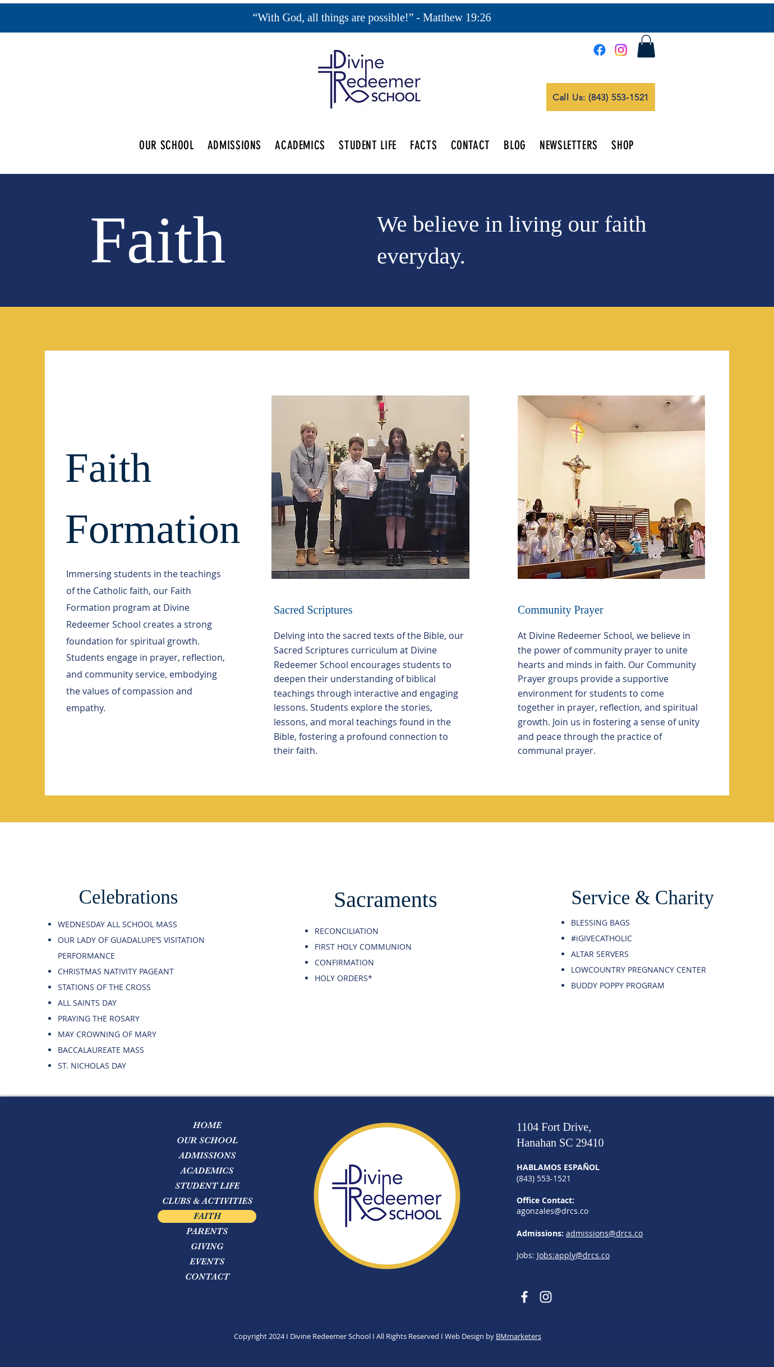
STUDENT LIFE (207, 1186)
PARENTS (207, 1231)
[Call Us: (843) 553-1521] (600, 97)
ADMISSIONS (207, 1155)
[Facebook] (599, 50)
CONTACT (207, 1277)
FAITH (207, 1216)
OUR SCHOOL (207, 1140)
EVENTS (207, 1261)
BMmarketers (518, 1336)
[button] (646, 46)
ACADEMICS (207, 1171)
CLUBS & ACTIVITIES (207, 1201)
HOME (207, 1125)
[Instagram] (621, 50)
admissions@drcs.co (604, 1233)
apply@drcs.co (582, 1255)
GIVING (207, 1246)
